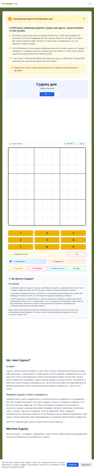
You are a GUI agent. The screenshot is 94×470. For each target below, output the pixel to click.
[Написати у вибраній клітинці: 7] (20, 247)
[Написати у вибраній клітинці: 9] (73, 247)
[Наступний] (56, 94)
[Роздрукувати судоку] (76, 268)
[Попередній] (37, 94)
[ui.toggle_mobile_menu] (90, 3)
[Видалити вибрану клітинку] (76, 254)
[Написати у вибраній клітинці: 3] (73, 233)
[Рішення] (37, 268)
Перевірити (19, 261)
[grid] (47, 186)
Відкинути (57, 261)
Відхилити (86, 465)
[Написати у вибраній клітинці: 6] (73, 240)
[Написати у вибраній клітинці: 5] (47, 240)
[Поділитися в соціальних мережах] (82, 143)
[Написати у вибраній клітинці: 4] (20, 240)
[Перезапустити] (56, 268)
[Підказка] (17, 268)
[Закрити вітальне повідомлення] (84, 19)
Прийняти (73, 465)
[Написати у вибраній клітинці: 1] (20, 233)
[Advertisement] (47, 119)
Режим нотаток (20, 254)
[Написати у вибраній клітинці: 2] (47, 233)
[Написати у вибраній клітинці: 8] (47, 247)
